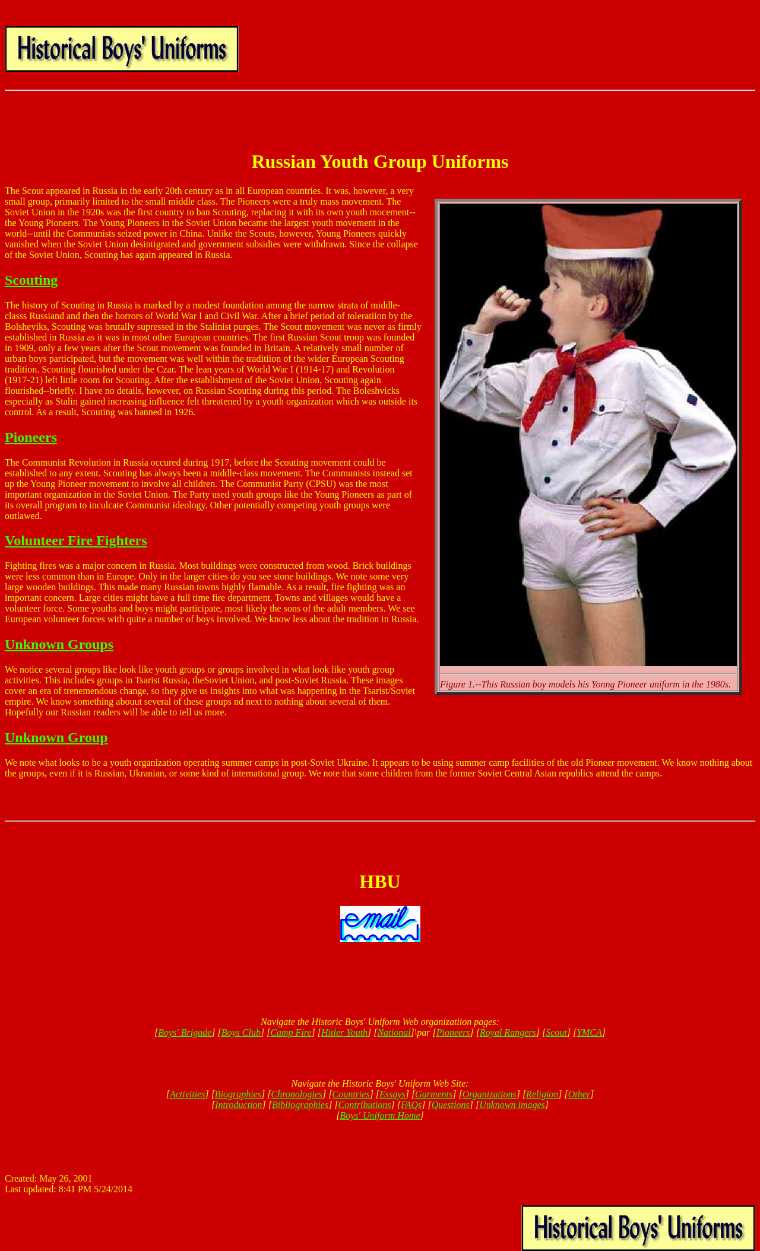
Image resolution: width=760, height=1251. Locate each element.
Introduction (238, 1105)
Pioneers (31, 437)
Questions (451, 1105)
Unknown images (512, 1105)
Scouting (31, 280)
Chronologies (297, 1094)
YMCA (589, 1032)
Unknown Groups (59, 644)
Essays (392, 1094)
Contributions (364, 1105)
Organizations (490, 1094)
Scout (556, 1032)
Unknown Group (56, 737)
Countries (351, 1094)
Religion (542, 1094)
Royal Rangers (508, 1032)
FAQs (411, 1105)
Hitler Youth (344, 1032)
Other (579, 1094)
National (394, 1032)
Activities (187, 1094)
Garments (433, 1094)
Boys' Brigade (184, 1032)
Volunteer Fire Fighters (76, 540)
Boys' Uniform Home (380, 1115)
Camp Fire (290, 1032)
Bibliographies (300, 1105)
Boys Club (241, 1032)
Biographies (238, 1094)
